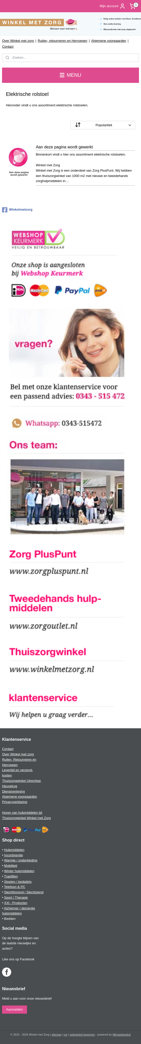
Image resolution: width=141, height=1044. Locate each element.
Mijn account (112, 6)
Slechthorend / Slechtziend (24, 892)
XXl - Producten (15, 903)
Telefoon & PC (14, 887)
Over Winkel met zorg (18, 41)
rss (65, 1034)
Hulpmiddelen (14, 850)
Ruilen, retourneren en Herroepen (62, 41)
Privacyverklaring (14, 802)
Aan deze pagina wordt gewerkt (64, 147)
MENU (70, 75)
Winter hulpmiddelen (19, 871)
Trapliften (11, 876)
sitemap (57, 1034)
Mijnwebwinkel (122, 1034)
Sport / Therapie (16, 897)
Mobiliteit (10, 866)
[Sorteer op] (103, 125)
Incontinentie (13, 855)
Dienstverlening (13, 791)
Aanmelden (14, 1009)
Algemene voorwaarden (108, 41)
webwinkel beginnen (82, 1034)
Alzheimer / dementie (19, 908)
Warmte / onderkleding (20, 860)
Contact (7, 46)
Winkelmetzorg (17, 210)
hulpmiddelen (12, 913)
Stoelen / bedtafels (18, 882)
